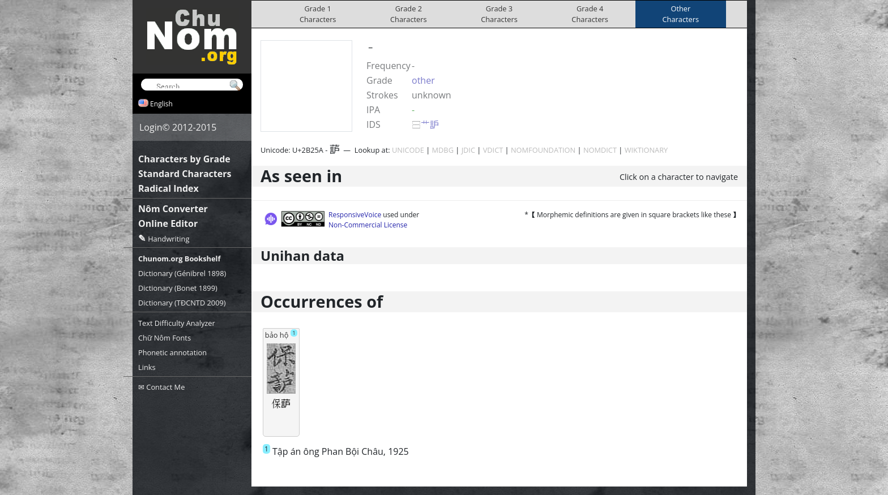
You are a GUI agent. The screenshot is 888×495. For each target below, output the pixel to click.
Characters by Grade (184, 159)
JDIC (468, 150)
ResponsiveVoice (354, 214)
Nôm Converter (173, 209)
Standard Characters (184, 173)
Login (151, 127)
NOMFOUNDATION (543, 150)
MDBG (443, 150)
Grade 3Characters (499, 13)
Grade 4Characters (589, 13)
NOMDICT (600, 150)
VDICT (493, 150)
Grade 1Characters (318, 13)
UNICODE (408, 150)
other (423, 80)
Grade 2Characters (408, 13)
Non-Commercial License (367, 225)
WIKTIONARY (646, 150)
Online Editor (168, 223)
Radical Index (168, 188)
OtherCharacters (681, 13)
